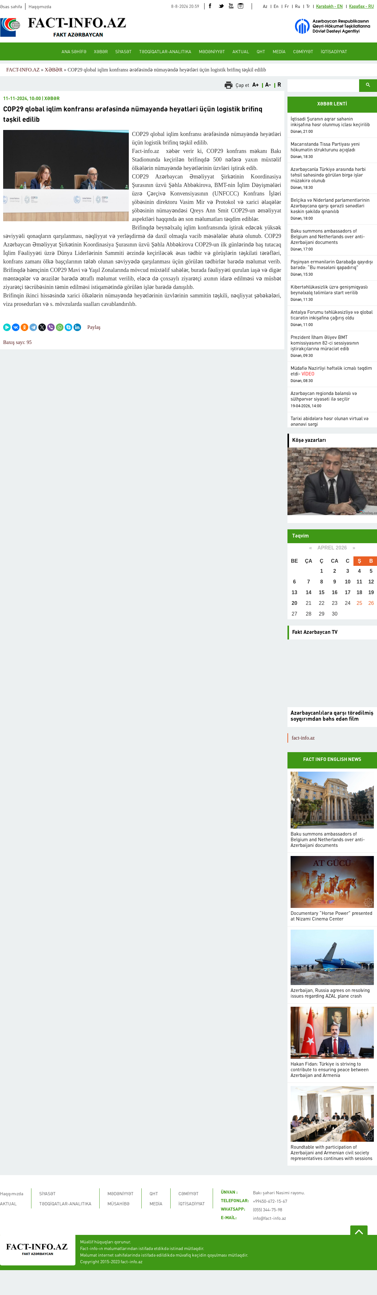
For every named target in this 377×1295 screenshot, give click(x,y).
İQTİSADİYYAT (334, 51)
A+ (255, 85)
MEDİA (279, 51)
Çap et (242, 85)
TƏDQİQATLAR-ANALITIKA (165, 51)
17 (348, 592)
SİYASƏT (123, 51)
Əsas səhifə (11, 6)
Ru (297, 6)
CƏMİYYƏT (303, 51)
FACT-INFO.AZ (23, 69)
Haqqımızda (40, 6)
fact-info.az (303, 737)
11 (359, 581)
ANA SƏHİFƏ (74, 51)
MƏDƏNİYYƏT (212, 51)
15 (322, 592)
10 (348, 581)
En (276, 6)
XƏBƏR (101, 51)
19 (371, 592)
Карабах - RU (361, 6)
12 (371, 581)
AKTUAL (240, 51)
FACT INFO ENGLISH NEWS (332, 759)
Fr (287, 6)
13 (294, 592)
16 (334, 592)
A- (268, 85)
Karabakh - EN (329, 6)
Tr (308, 6)
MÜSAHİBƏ (118, 1203)
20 (294, 603)
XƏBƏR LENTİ (332, 104)
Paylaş (94, 327)
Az (265, 6)
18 (359, 592)
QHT (261, 51)
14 (308, 592)
